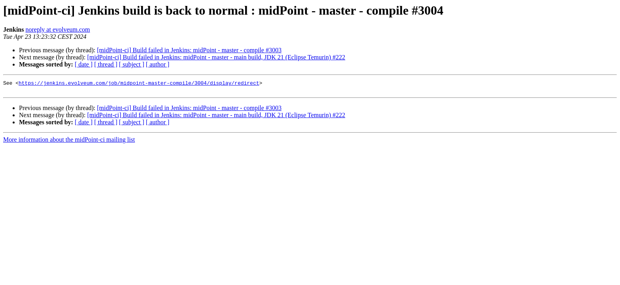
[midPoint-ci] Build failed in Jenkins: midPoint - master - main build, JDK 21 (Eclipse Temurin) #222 (216, 57)
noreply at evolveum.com (57, 29)
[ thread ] (105, 64)
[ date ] (84, 64)
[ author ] (158, 64)
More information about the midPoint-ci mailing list (69, 142)
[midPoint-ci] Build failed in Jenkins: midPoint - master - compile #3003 (189, 50)
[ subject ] (131, 64)
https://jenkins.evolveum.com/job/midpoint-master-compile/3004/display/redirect (139, 83)
